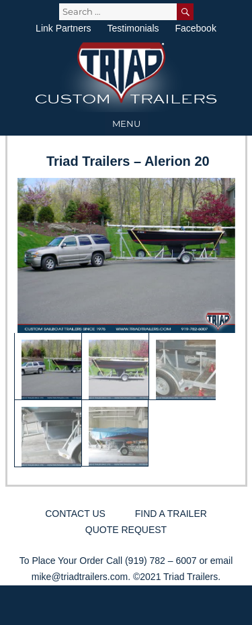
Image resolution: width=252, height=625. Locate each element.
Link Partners (63, 28)
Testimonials (133, 28)
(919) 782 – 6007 (161, 560)
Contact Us (75, 513)
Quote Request (126, 529)
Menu (126, 123)
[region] (126, 322)
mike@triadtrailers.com (80, 576)
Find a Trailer (171, 513)
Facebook (195, 28)
